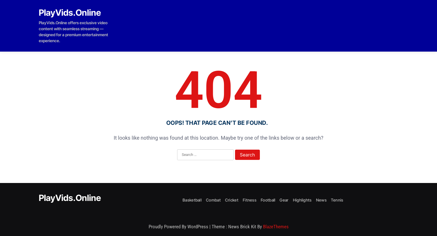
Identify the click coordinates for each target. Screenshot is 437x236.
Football (268, 200)
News (321, 200)
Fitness (249, 200)
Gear (284, 200)
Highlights (302, 200)
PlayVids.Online (70, 12)
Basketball (192, 200)
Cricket (231, 200)
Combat (213, 200)
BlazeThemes (276, 226)
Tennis (337, 200)
